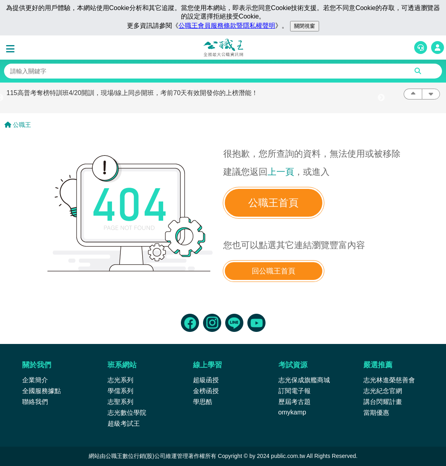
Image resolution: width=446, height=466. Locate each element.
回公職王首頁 (273, 271)
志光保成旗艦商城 (304, 380)
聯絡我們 (35, 401)
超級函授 (206, 380)
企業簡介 (35, 380)
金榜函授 (206, 390)
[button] (12, 49)
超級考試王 (124, 423)
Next (381, 98)
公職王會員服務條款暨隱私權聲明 (226, 25)
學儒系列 (120, 390)
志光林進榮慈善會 (389, 380)
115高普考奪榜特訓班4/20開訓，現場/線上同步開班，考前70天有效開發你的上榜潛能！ (132, 92)
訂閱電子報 (294, 390)
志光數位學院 (127, 412)
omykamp (292, 412)
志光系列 (120, 380)
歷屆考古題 (294, 401)
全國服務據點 (41, 390)
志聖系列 (120, 401)
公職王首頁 (273, 202)
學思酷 (202, 401)
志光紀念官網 (382, 390)
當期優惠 (376, 412)
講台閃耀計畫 (382, 401)
